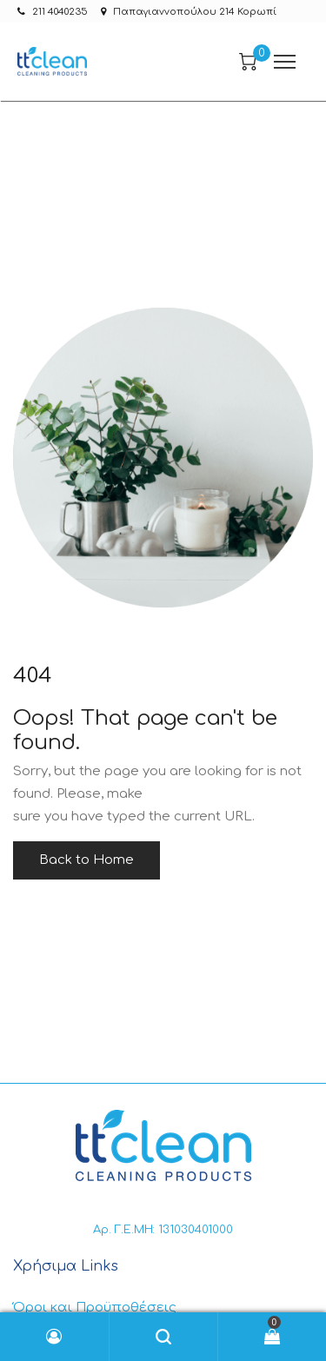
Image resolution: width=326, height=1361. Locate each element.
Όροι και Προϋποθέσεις (94, 1307)
